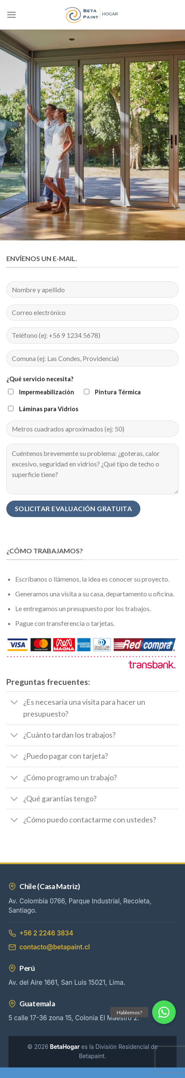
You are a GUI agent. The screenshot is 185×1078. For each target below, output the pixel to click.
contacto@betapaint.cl (49, 947)
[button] (164, 1012)
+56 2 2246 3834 (40, 933)
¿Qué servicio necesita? (39, 379)
